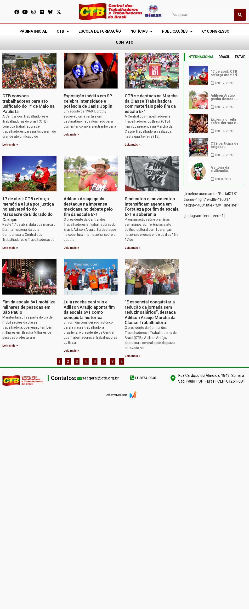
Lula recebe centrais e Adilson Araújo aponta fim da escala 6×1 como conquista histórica (89, 309)
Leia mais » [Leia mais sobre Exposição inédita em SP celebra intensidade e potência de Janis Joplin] (71, 134)
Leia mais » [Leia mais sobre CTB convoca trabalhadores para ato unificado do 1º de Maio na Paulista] (10, 144)
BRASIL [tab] (224, 57)
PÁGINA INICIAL (33, 31)
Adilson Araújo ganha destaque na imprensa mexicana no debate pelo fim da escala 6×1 (88, 206)
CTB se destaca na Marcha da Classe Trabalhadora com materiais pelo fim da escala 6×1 (151, 103)
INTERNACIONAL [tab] (200, 57)
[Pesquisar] (240, 15)
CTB (63, 31)
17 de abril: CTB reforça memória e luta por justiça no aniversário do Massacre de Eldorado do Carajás (28, 209)
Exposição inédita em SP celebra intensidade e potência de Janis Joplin (88, 101)
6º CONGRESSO (215, 31)
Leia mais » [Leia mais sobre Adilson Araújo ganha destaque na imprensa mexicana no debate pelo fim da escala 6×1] (71, 247)
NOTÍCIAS (141, 31)
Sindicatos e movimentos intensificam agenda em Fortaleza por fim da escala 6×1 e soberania (152, 206)
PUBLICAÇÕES (177, 31)
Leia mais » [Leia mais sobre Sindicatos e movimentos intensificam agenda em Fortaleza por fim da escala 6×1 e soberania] (132, 247)
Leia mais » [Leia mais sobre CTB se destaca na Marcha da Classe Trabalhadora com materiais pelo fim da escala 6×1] (132, 144)
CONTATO (124, 42)
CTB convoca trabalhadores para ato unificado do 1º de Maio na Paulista (28, 103)
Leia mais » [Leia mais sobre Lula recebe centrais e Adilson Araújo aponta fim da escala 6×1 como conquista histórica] (71, 350)
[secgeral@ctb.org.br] (79, 378)
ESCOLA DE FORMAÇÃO (100, 31)
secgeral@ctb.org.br (100, 378)
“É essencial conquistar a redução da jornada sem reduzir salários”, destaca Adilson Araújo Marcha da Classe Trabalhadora (150, 312)
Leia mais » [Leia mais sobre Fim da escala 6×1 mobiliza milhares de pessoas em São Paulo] (10, 345)
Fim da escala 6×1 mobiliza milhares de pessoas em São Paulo (29, 307)
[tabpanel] (214, 123)
